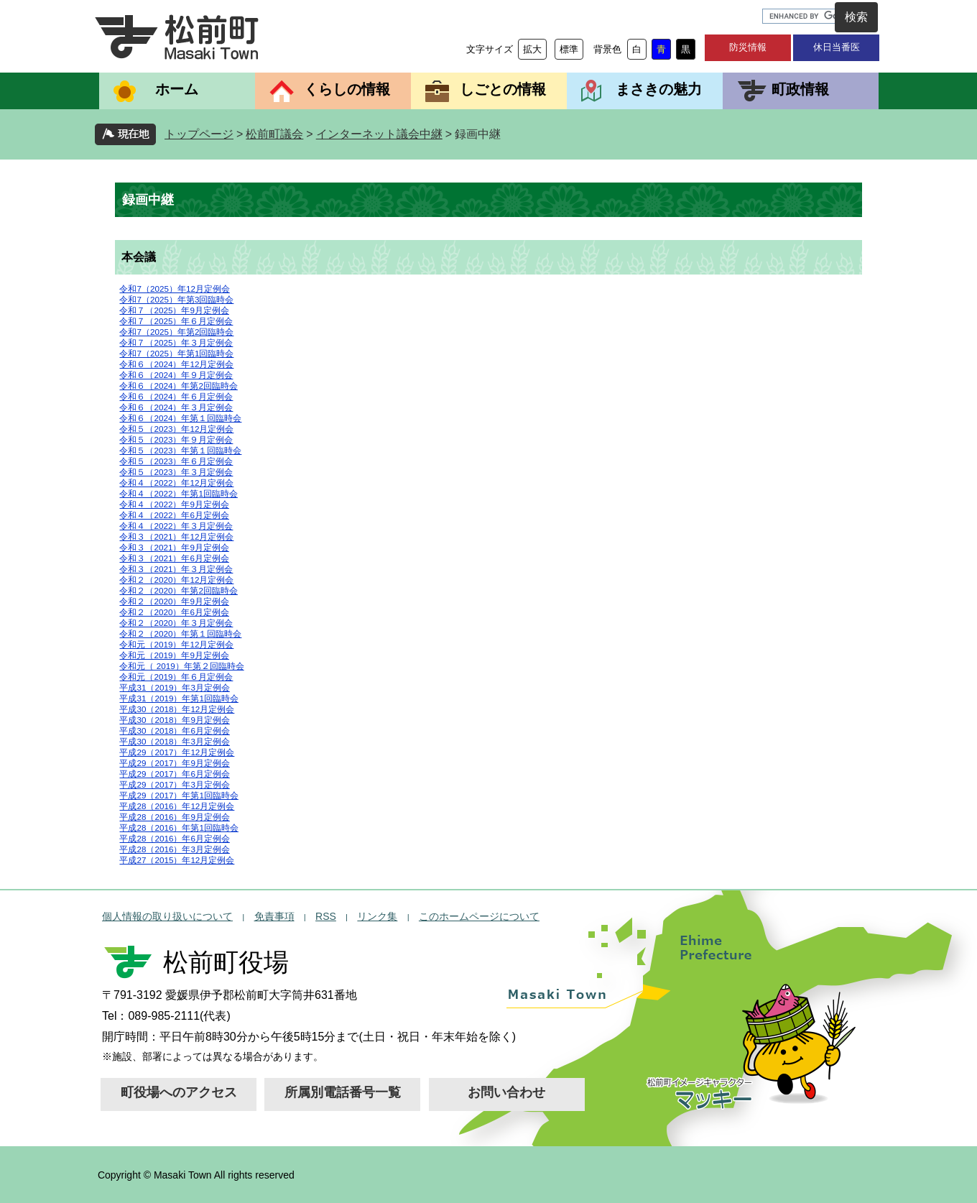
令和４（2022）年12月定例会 (176, 482)
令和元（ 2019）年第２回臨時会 (181, 665)
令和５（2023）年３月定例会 (176, 471)
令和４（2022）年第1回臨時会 (178, 493)
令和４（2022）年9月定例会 (173, 504)
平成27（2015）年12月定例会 (176, 860)
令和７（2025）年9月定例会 (173, 310)
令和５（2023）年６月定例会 (176, 461)
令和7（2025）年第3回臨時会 (176, 299)
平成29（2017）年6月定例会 (174, 773)
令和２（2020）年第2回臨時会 (178, 590)
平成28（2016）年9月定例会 (174, 816)
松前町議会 (274, 134)
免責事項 (274, 916)
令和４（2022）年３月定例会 (176, 525)
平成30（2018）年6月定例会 (174, 730)
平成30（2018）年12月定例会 (176, 709)
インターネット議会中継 (379, 134)
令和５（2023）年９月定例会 (176, 439)
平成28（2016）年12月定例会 (176, 806)
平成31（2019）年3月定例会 (174, 687)
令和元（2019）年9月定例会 (173, 655)
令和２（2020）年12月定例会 (176, 579)
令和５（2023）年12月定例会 (176, 428)
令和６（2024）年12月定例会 (176, 364)
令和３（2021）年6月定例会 (173, 558)
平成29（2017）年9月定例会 (174, 763)
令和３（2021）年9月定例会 (173, 547)
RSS (325, 916)
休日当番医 (836, 47)
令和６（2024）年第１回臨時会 (180, 418)
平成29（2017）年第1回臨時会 (178, 795)
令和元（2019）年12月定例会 (176, 644)
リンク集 (377, 916)
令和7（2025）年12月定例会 (174, 288)
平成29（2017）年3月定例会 (174, 784)
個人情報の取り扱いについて (167, 916)
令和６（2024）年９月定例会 (176, 374)
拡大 (532, 49)
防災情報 (748, 47)
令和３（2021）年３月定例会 (176, 568)
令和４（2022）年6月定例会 (173, 515)
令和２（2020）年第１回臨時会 (180, 633)
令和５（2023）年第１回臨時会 (180, 450)
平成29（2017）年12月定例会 (176, 752)
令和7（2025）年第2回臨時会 (176, 331)
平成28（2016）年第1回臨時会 (178, 827)
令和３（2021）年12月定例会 (176, 536)
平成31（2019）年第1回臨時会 (178, 698)
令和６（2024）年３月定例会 (176, 407)
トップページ (199, 134)
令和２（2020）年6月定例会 (173, 612)
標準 (569, 49)
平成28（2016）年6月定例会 (174, 838)
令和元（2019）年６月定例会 (176, 676)
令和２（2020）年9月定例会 (173, 601)
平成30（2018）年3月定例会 (174, 741)
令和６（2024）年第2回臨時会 (178, 385)
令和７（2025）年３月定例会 (176, 342)
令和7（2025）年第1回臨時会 (176, 353)
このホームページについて (479, 916)
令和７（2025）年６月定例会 (176, 321)
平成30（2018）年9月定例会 (174, 719)
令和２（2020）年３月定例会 (176, 622)
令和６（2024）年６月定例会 (176, 396)
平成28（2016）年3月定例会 (174, 849)
